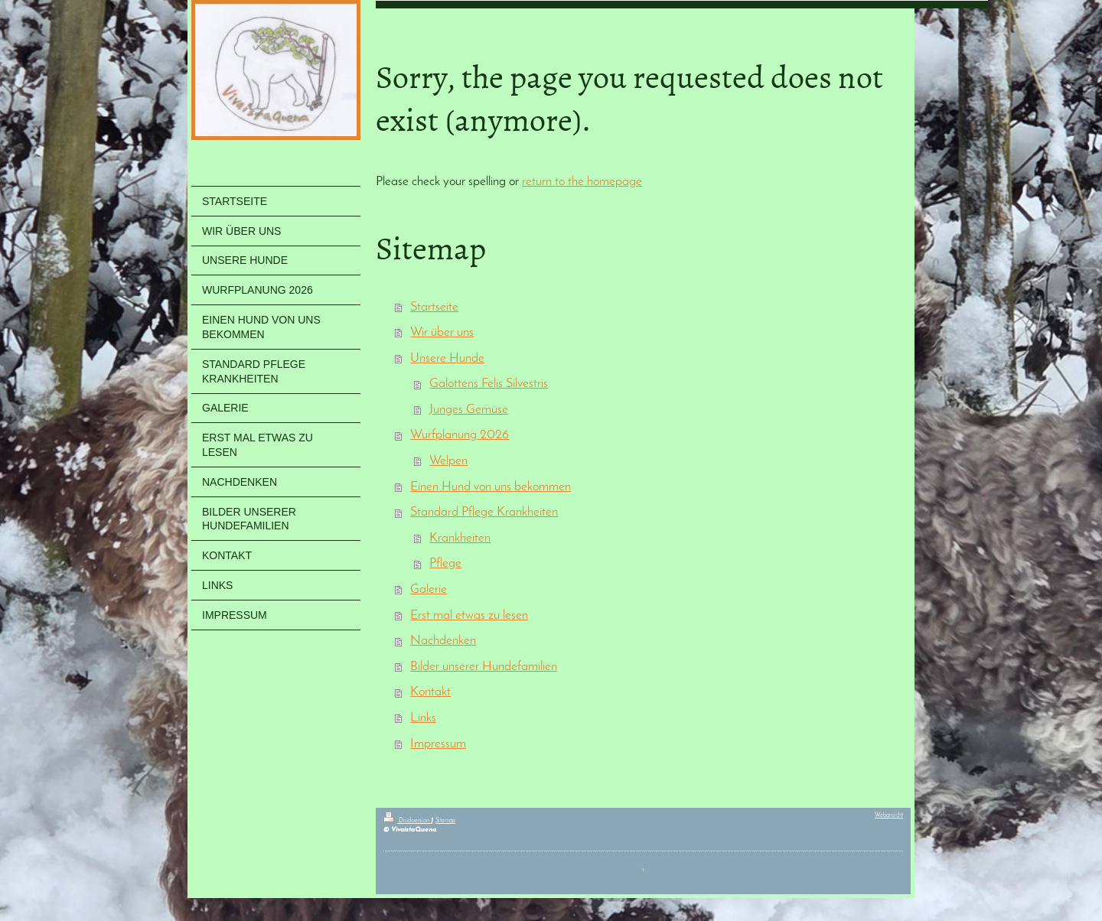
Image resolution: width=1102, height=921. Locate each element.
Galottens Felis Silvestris (488, 383)
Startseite (434, 307)
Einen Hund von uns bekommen (490, 486)
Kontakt (430, 691)
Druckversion (407, 821)
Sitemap (445, 821)
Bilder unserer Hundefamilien (483, 666)
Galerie (428, 589)
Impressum (438, 743)
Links (423, 717)
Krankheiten (460, 538)
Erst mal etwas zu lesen (469, 615)
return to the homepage (582, 181)
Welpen (448, 460)
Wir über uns (442, 332)
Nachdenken (443, 640)
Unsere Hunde (447, 358)
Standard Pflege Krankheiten (484, 512)
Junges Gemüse (468, 409)
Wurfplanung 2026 (459, 434)
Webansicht (889, 815)
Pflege (445, 563)
